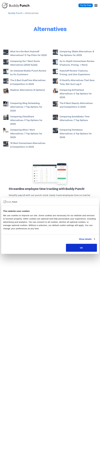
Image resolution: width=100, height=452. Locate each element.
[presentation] (6, 52)
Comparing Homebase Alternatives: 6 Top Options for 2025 (76, 133)
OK (81, 247)
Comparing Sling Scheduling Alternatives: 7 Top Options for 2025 (26, 107)
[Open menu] (96, 5)
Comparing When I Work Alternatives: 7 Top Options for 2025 (26, 133)
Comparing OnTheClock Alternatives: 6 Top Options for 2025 (76, 94)
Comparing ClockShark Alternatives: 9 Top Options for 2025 (26, 120)
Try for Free (85, 5)
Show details (85, 239)
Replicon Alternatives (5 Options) (27, 90)
